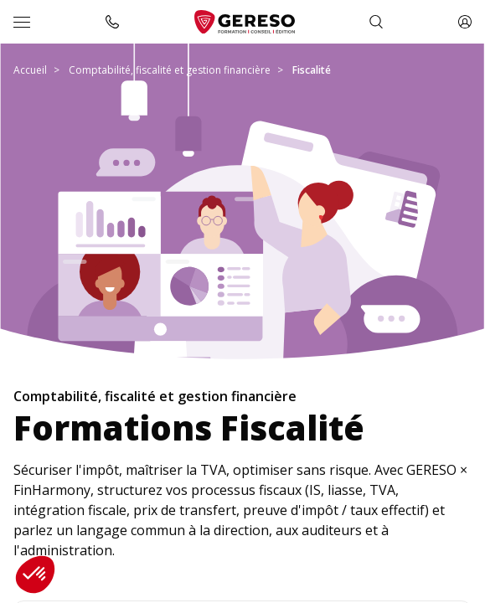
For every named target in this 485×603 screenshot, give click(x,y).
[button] (35, 574)
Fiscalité (311, 70)
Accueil (30, 70)
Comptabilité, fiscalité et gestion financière (170, 70)
